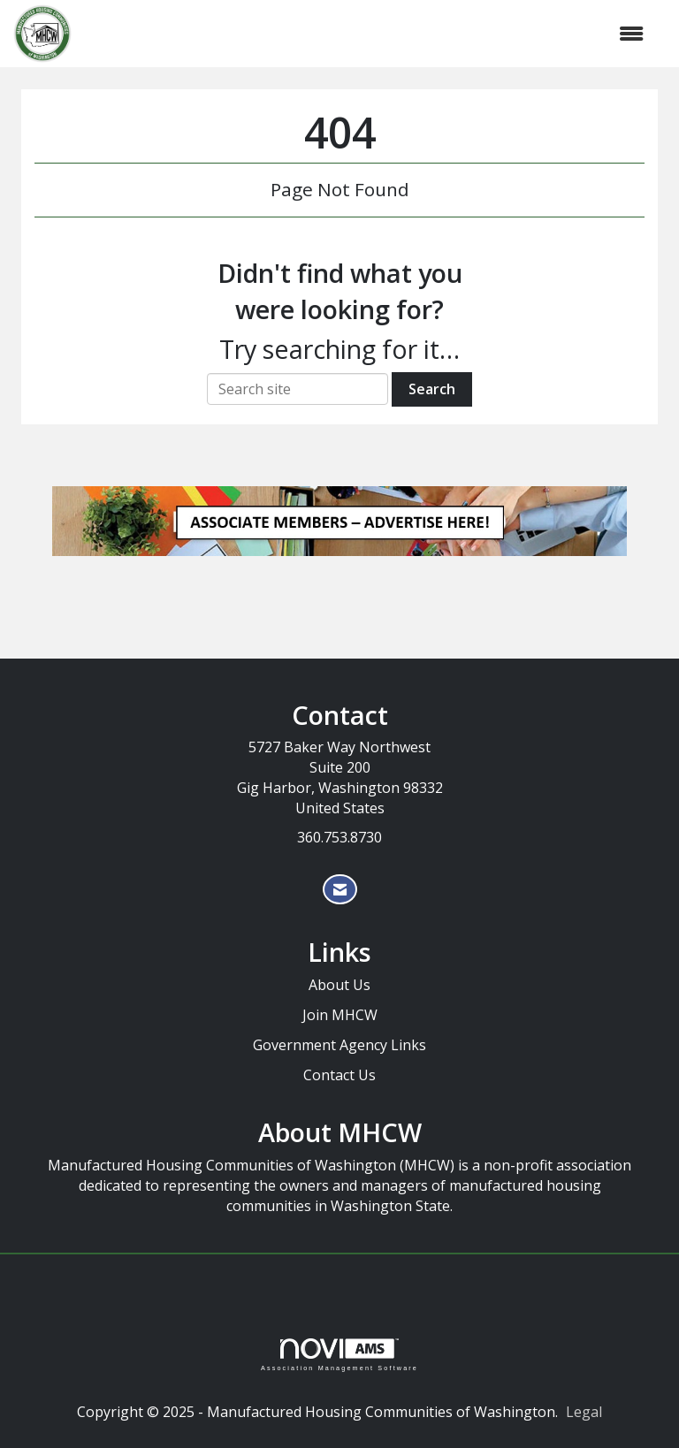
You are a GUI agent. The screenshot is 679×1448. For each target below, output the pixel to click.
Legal (584, 1411)
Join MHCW (340, 1015)
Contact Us (339, 1075)
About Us (339, 985)
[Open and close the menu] (366, 34)
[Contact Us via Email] (340, 889)
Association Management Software (339, 1354)
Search (431, 389)
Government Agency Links (339, 1045)
